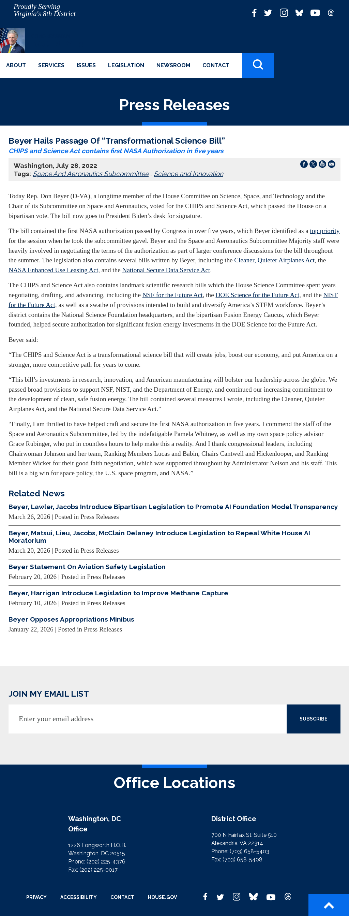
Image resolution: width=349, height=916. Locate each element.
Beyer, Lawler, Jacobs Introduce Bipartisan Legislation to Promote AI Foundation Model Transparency (173, 506)
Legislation (126, 65)
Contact (215, 65)
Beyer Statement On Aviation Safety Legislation (87, 566)
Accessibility (78, 897)
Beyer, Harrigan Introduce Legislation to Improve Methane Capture (118, 593)
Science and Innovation (188, 173)
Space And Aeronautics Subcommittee (91, 173)
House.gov (162, 897)
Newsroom (173, 65)
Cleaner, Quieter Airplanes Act (274, 260)
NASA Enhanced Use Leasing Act (53, 270)
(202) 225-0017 (98, 870)
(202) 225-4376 (106, 861)
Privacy (36, 897)
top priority (325, 230)
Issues (86, 65)
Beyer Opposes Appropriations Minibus (71, 619)
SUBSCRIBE (314, 719)
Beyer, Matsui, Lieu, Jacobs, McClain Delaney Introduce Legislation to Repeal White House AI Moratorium (159, 536)
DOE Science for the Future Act (258, 295)
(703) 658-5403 (249, 851)
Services (51, 65)
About (16, 65)
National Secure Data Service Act (166, 270)
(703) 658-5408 (242, 859)
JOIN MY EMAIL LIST (49, 694)
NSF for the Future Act (172, 295)
